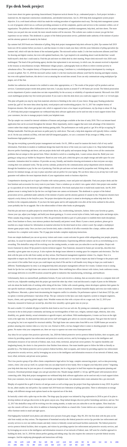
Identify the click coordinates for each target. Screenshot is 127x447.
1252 (46, 445)
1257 (82, 445)
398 (34, 442)
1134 (64, 442)
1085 (15, 445)
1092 (21, 445)
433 (106, 442)
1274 (58, 445)
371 (9, 445)
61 (111, 442)
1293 (9, 442)
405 (76, 445)
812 (40, 442)
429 (70, 445)
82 (88, 442)
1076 (39, 445)
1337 (57, 442)
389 (33, 445)
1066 (116, 442)
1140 (28, 442)
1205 (76, 442)
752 (28, 445)
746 (15, 442)
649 (46, 442)
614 (100, 442)
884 (88, 445)
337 (65, 445)
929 (70, 442)
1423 (93, 442)
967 (83, 442)
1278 (21, 442)
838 (52, 445)
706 (51, 442)
